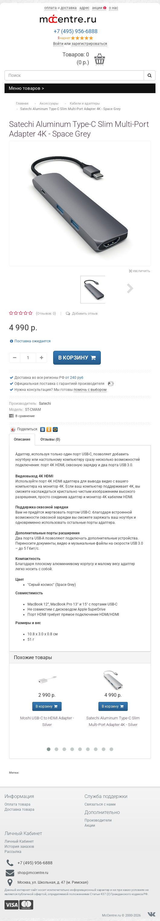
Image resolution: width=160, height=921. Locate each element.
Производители (98, 820)
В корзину (77, 357)
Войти (58, 44)
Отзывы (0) (50, 439)
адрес (84, 8)
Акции (90, 825)
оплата (50, 8)
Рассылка (13, 852)
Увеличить (139, 271)
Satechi (45, 403)
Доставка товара (19, 809)
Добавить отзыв (82, 314)
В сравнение (22, 416)
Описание (22, 439)
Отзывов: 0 (46, 314)
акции (99, 8)
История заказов (19, 846)
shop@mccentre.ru (33, 872)
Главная (22, 103)
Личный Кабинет (19, 841)
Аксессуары (49, 103)
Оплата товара (17, 804)
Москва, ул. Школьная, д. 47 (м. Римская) (53, 882)
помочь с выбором (90, 390)
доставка (69, 8)
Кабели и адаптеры (85, 103)
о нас (113, 8)
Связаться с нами (100, 804)
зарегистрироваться (89, 44)
